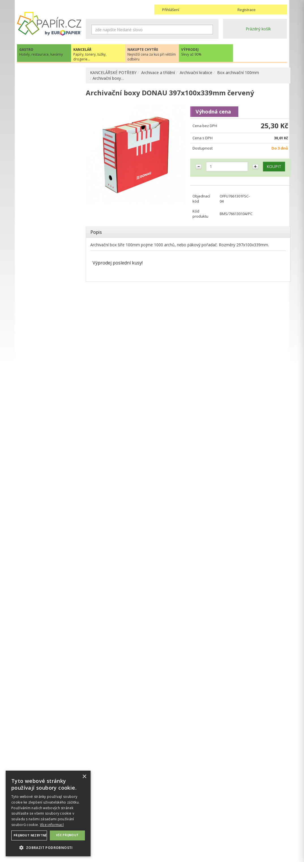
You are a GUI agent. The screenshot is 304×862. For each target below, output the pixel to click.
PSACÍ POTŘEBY (38, 272)
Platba (160, 830)
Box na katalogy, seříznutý (49, 152)
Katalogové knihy (44, 221)
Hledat (208, 29)
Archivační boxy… (108, 78)
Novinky (49, 526)
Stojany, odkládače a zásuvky (47, 232)
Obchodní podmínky (172, 819)
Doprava (162, 824)
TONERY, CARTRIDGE (43, 345)
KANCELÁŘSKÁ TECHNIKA (47, 356)
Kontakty (231, 819)
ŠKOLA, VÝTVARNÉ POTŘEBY (50, 414)
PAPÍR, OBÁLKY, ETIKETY (46, 73)
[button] (48, 847)
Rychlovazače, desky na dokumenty (50, 199)
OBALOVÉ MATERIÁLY (43, 281)
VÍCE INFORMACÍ (49, 638)
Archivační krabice (196, 72)
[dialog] (48, 813)
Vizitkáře (36, 254)
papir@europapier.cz (49, 510)
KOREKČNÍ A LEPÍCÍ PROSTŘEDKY (41, 322)
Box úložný (44, 164)
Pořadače (37, 104)
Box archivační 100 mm (57, 131)
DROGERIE (32, 391)
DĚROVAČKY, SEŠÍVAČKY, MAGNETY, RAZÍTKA (46, 292)
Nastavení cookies (102, 830)
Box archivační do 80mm (57, 140)
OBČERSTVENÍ (36, 368)
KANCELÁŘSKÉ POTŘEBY (113, 72)
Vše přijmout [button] (67, 835)
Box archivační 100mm (238, 72)
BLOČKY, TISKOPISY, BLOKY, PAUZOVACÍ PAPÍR (50, 307)
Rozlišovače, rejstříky (47, 212)
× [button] (84, 777)
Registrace (246, 9)
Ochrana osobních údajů (108, 824)
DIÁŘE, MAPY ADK (40, 334)
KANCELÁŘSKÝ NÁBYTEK (46, 403)
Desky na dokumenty (47, 173)
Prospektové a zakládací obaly (50, 185)
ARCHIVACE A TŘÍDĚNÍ (44, 95)
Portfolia (36, 113)
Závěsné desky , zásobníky (52, 263)
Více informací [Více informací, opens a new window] (52, 824)
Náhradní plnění (100, 819)
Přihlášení (170, 9)
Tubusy (35, 244)
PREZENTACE (35, 379)
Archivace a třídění (158, 72)
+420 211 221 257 (49, 497)
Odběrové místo (169, 836)
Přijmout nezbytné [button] (30, 835)
